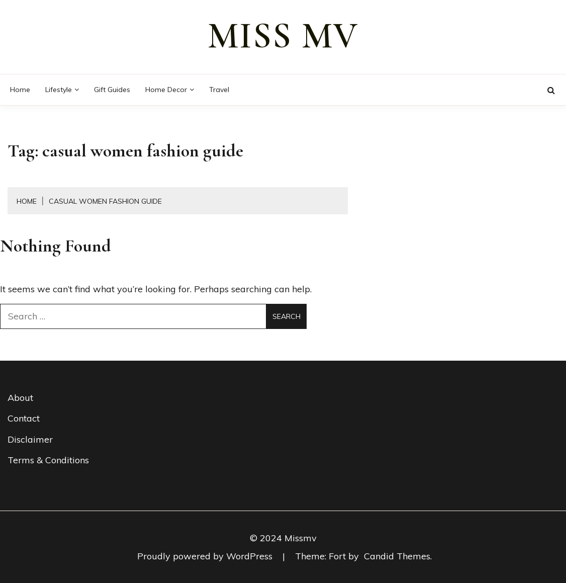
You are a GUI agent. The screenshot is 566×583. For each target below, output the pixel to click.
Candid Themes (397, 556)
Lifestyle (58, 89)
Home (20, 89)
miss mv (283, 36)
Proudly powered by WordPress (206, 556)
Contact (24, 418)
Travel (219, 89)
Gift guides (112, 89)
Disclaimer (30, 439)
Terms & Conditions (48, 460)
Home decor (166, 89)
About (20, 397)
